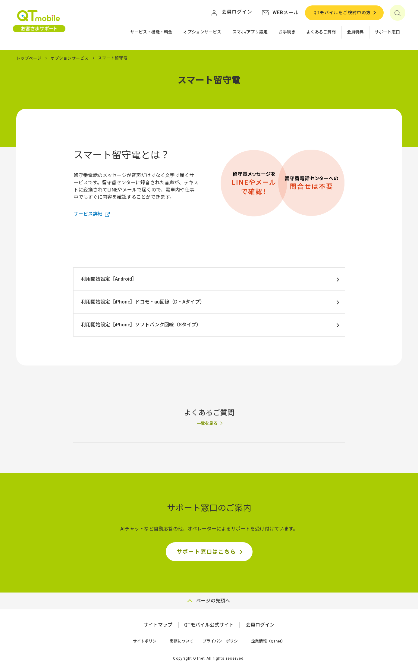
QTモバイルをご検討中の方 (342, 12)
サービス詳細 (88, 214)
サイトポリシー (146, 641)
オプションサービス (202, 32)
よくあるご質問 (321, 32)
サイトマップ (157, 625)
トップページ (29, 58)
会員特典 (355, 32)
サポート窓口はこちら (206, 552)
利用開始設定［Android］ (109, 279)
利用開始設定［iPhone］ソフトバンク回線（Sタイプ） (141, 325)
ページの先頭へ (213, 601)
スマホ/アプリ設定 (250, 32)
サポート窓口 (387, 32)
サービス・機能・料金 (151, 32)
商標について (181, 641)
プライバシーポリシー (222, 641)
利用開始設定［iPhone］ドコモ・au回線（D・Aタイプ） (143, 302)
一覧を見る (207, 423)
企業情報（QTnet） (268, 641)
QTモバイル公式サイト (209, 625)
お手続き (286, 32)
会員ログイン (260, 625)
